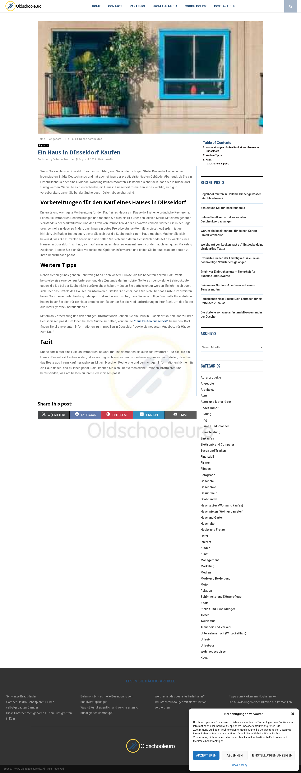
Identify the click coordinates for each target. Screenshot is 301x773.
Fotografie (208, 475)
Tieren (205, 615)
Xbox (204, 657)
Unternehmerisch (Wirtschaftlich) (223, 633)
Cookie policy (239, 765)
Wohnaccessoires (213, 651)
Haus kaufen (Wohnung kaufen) (222, 505)
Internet (206, 542)
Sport (204, 603)
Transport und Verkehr (216, 627)
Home (96, 6)
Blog (204, 420)
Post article (224, 6)
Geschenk (207, 481)
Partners (137, 6)
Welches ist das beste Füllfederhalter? (180, 696)
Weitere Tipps (214, 155)
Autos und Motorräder (216, 401)
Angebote (43, 145)
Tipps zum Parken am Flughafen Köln (253, 696)
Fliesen (206, 468)
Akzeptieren (206, 755)
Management (210, 560)
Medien (206, 572)
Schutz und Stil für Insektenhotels (223, 208)
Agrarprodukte (211, 377)
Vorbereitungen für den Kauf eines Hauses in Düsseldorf (232, 149)
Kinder (205, 548)
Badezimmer (210, 408)
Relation (206, 590)
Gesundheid (209, 493)
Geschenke (208, 487)
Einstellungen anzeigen (272, 755)
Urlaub (205, 639)
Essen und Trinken (213, 450)
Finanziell (207, 456)
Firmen (205, 462)
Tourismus (208, 621)
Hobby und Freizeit (213, 529)
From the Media (165, 6)
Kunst (204, 554)
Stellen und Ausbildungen (218, 609)
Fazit (209, 159)
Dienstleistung (210, 432)
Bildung (206, 414)
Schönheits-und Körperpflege (221, 596)
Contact (115, 6)
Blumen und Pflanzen (215, 426)
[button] (293, 714)
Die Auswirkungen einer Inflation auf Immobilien (260, 702)
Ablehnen (235, 755)
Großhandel (209, 499)
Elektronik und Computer (217, 444)
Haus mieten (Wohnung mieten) (222, 511)
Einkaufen (207, 438)
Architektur (208, 389)
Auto (204, 395)
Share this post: (220, 163)
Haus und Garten (212, 517)
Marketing (207, 566)
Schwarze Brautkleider (21, 696)
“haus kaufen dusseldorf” (151, 321)
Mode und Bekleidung (216, 578)
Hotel (204, 536)
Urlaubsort (208, 645)
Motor (205, 584)
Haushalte (207, 523)
